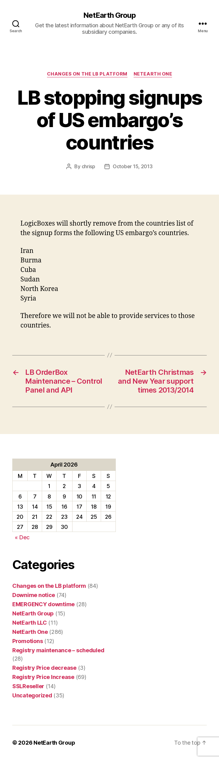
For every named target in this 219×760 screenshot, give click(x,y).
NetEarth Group (109, 15)
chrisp (88, 166)
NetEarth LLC (29, 622)
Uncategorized (32, 695)
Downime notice (33, 595)
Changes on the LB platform (87, 74)
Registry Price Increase (43, 677)
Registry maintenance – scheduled (58, 650)
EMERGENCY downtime (43, 604)
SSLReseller (28, 686)
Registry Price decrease (44, 668)
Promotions (27, 641)
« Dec (22, 537)
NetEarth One (153, 74)
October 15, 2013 (133, 166)
